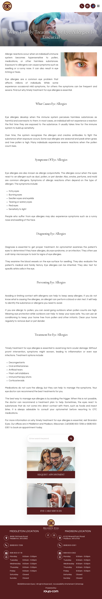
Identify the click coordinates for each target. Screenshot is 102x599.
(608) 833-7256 (16, 545)
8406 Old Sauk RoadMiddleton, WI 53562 (19, 537)
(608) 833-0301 (69, 545)
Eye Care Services (51, 511)
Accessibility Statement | (64, 584)
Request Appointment (51, 474)
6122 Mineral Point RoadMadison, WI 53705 (74, 537)
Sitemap (79, 584)
